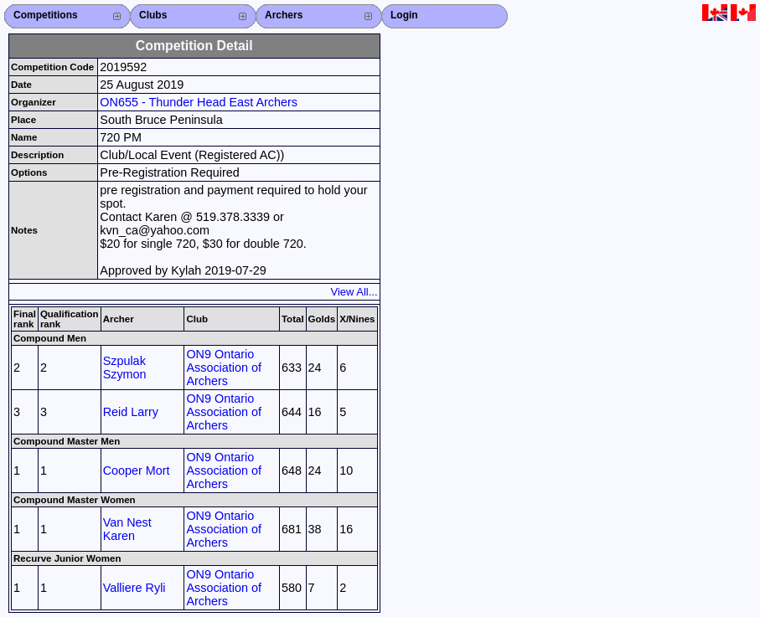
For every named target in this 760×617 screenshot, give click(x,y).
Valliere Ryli (134, 587)
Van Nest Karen (127, 529)
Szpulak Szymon (125, 367)
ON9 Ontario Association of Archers (223, 367)
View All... (354, 291)
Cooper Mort (136, 470)
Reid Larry (130, 412)
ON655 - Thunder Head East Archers (198, 102)
